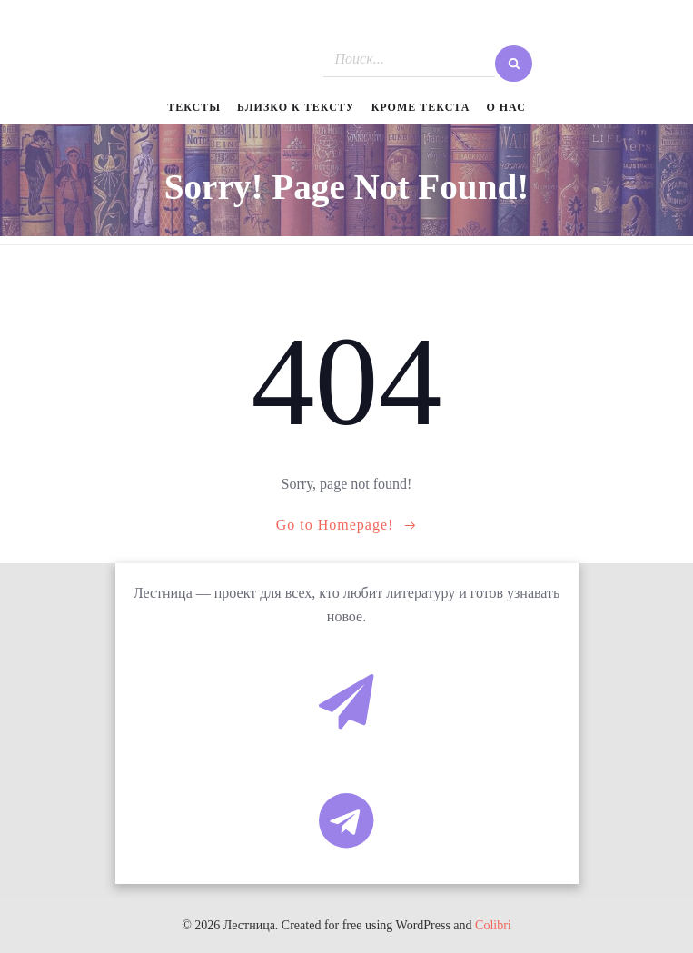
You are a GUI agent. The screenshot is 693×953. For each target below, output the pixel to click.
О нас (505, 107)
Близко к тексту (296, 107)
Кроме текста (420, 107)
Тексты (194, 107)
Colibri (493, 925)
